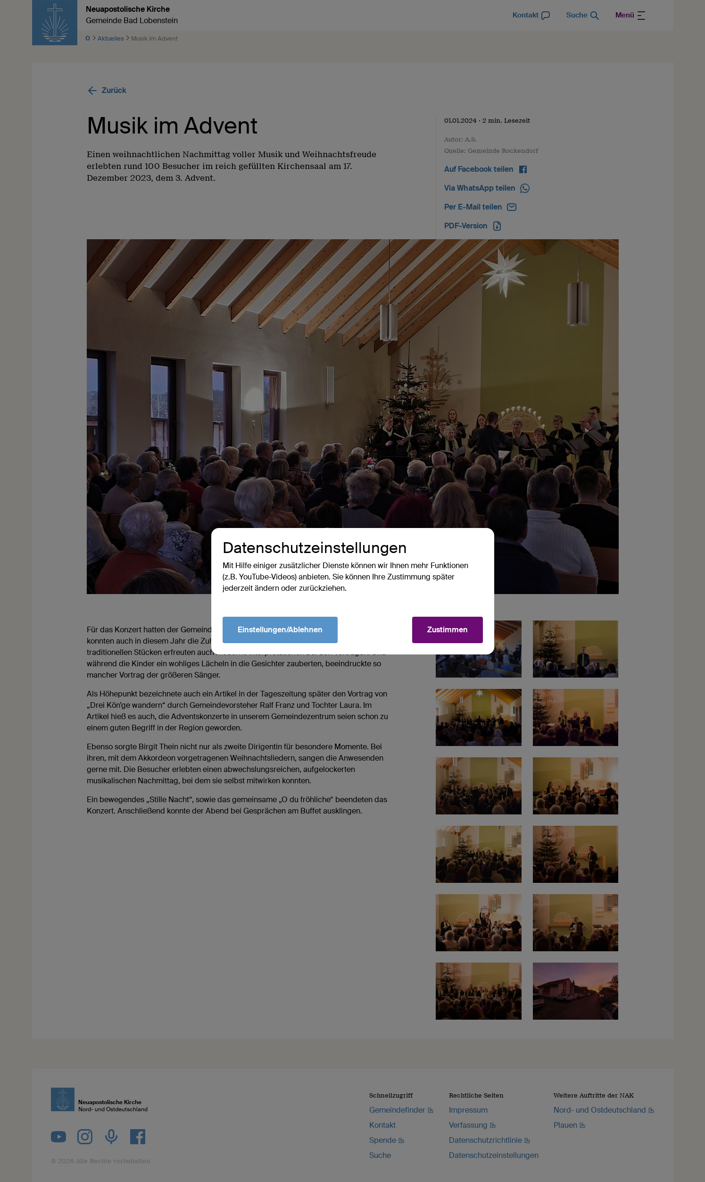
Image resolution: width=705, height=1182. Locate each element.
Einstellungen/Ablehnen (280, 630)
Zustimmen (447, 630)
